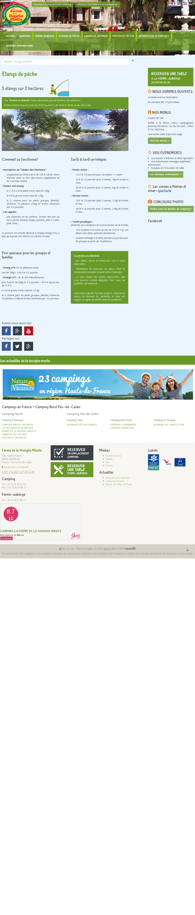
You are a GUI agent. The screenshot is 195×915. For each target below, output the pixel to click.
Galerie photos (113, 455)
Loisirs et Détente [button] (96, 35)
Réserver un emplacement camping (52, 4)
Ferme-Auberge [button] (44, 35)
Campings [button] (25, 35)
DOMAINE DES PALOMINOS (82, 424)
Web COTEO (119, 548)
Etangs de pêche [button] (69, 35)
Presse (109, 465)
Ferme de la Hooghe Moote (22, 450)
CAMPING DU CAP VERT (15, 434)
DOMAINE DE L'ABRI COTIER (168, 424)
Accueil (10, 35)
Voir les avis (6, 539)
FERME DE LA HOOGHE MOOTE (19, 431)
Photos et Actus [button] (123, 35)
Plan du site (68, 548)
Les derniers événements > (165, 174)
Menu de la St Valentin (117, 477)
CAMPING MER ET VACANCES (17, 424)
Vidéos (109, 458)
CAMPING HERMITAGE (122, 427)
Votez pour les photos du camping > (171, 209)
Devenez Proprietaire (19, 45)
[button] (33, 36)
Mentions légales (85, 548)
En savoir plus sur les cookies (178, 553)
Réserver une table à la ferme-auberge (97, 4)
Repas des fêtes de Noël (119, 484)
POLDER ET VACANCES (14, 437)
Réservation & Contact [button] (154, 35)
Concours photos (115, 481)
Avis (108, 462)
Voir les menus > (159, 140)
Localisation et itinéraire (16, 467)
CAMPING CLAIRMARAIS (123, 424)
